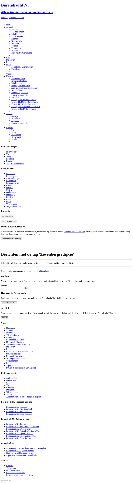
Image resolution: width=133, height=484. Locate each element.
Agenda (14, 39)
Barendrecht (11, 181)
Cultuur (9, 185)
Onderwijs (10, 195)
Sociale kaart (16, 97)
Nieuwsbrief (11, 152)
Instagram (10, 161)
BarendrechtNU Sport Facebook (19, 414)
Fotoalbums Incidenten (21, 69)
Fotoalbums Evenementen (22, 67)
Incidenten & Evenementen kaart (20, 351)
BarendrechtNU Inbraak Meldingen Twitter (24, 431)
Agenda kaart (17, 90)
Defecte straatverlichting (21, 53)
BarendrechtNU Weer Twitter (18, 429)
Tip (12, 130)
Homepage (10, 328)
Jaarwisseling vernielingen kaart (24, 88)
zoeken (45, 271)
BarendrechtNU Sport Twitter (18, 438)
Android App (11, 378)
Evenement (16, 137)
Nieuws (14, 29)
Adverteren (16, 135)
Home (8, 25)
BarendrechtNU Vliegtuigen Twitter (21, 436)
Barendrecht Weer (9, 303)
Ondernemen (11, 192)
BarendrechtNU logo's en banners (20, 451)
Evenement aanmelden (15, 473)
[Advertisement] (22, 245)
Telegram (10, 156)
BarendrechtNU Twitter (16, 424)
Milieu (9, 190)
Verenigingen (11, 204)
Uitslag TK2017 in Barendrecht (24, 102)
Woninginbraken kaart (20, 85)
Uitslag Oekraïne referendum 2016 (25, 106)
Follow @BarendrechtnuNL (12, 17)
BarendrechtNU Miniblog (74, 232)
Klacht (14, 139)
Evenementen (12, 62)
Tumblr (9, 394)
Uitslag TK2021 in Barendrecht (24, 104)
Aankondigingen (13, 178)
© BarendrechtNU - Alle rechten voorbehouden (26, 448)
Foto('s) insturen (13, 470)
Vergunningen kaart (19, 92)
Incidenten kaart (18, 78)
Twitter (9, 154)
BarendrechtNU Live (15, 340)
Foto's (8, 64)
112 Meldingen (17, 32)
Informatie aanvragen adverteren (19, 475)
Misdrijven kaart (18, 34)
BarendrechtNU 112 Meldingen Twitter (22, 426)
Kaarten (9, 76)
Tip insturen (11, 468)
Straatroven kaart (13, 354)
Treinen (14, 46)
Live (8, 57)
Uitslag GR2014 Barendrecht (23, 109)
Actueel (9, 27)
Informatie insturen (9, 221)
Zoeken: (4, 285)
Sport (8, 202)
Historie (9, 188)
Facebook (10, 159)
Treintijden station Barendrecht (19, 344)
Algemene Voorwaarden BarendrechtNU (23, 455)
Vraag (13, 132)
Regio (8, 199)
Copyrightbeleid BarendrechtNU (19, 453)
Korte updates (17, 36)
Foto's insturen (7, 217)
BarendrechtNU (12, 183)
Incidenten (10, 60)
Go (26, 288)
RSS (8, 383)
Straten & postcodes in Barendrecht (21, 368)
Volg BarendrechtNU (15, 163)
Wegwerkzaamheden (15, 206)
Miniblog (10, 337)
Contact (9, 128)
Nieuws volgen (17, 41)
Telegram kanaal (13, 392)
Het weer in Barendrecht (16, 342)
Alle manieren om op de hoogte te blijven (23, 397)
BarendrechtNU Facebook (17, 407)
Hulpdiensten (16, 118)
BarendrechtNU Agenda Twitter (19, 433)
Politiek (9, 197)
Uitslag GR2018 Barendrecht (23, 99)
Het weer (15, 43)
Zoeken (9, 113)
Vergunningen (17, 48)
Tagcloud (15, 121)
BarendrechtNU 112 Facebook (19, 411)
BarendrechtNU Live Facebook (19, 409)
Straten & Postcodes (19, 95)
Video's (9, 74)
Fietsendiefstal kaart (14, 356)
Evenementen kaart (19, 81)
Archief (14, 50)
